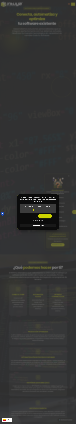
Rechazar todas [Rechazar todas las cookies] (30, 216)
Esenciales (29, 206)
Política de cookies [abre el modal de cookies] (38, 225)
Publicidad (47, 206)
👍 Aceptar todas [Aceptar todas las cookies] (45, 216)
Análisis (38, 206)
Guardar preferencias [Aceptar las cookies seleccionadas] (38, 220)
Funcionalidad (38, 210)
